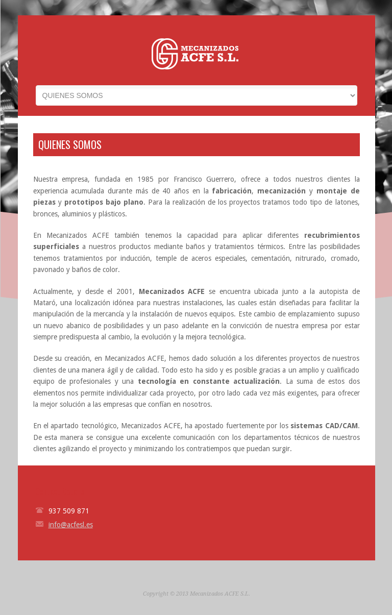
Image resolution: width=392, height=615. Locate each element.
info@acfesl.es (70, 525)
